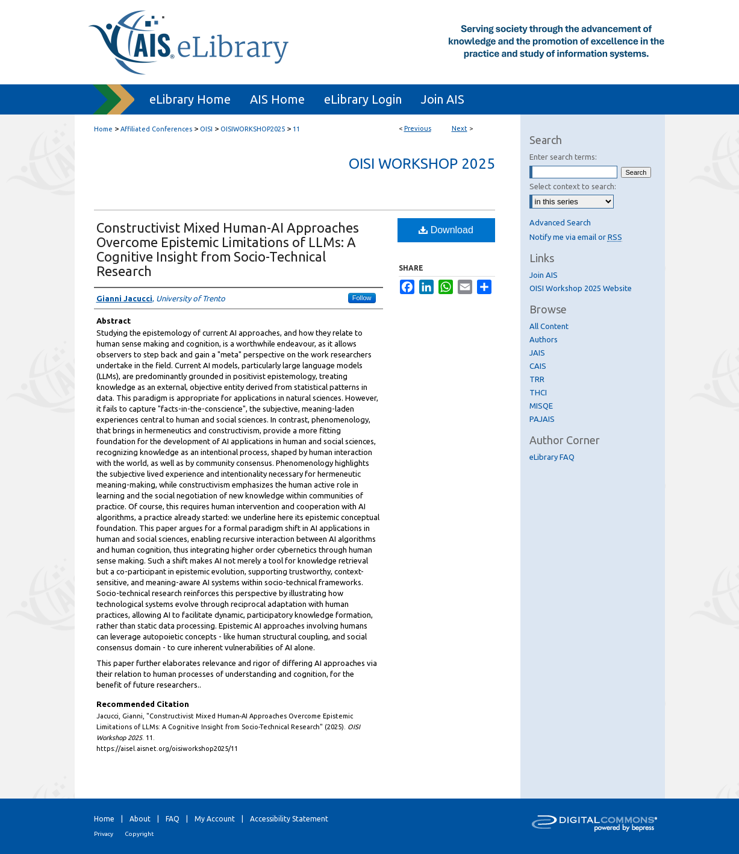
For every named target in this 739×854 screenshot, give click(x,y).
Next (459, 128)
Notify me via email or (575, 237)
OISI (206, 129)
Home (103, 129)
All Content (549, 326)
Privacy (103, 833)
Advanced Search (560, 222)
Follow (362, 297)
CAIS (537, 366)
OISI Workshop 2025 (422, 163)
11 (296, 129)
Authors (543, 339)
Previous (417, 128)
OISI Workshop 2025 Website (580, 288)
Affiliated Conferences (156, 129)
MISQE (541, 405)
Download (446, 230)
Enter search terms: (563, 156)
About (140, 819)
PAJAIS (542, 419)
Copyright (139, 833)
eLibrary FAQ (552, 457)
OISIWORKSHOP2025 (252, 129)
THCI (538, 392)
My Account (215, 819)
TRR (536, 379)
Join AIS (543, 275)
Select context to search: (572, 186)
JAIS (537, 352)
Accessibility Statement (289, 819)
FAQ (172, 819)
